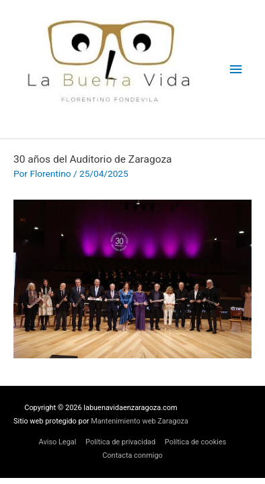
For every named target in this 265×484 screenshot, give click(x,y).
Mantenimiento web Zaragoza (139, 421)
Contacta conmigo (132, 455)
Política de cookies (196, 442)
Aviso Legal (58, 442)
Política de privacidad (120, 442)
